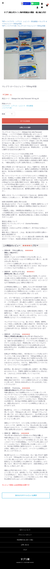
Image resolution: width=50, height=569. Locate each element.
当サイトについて (25, 530)
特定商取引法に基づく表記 (25, 540)
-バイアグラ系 (11, 26)
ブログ (25, 550)
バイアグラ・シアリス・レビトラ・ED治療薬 (22, 21)
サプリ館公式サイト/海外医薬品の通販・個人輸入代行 (25, 12)
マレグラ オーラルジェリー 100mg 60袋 (31, 26)
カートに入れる (25, 121)
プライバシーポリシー (25, 535)
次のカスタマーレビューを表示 (26, 495)
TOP (3, 21)
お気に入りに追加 (25, 127)
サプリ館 (25, 559)
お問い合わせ (25, 545)
